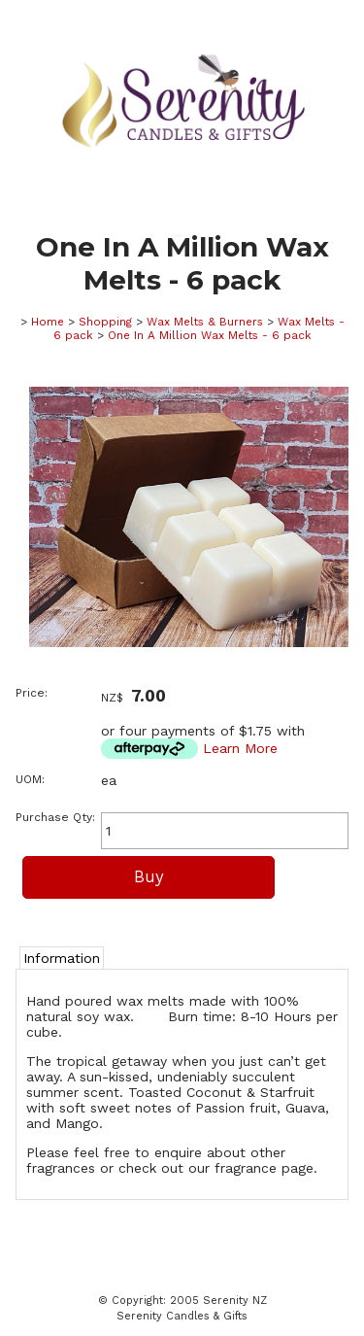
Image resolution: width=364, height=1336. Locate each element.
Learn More (240, 748)
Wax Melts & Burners (205, 321)
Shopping (105, 321)
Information (61, 958)
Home (47, 321)
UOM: (30, 779)
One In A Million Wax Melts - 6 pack (210, 335)
